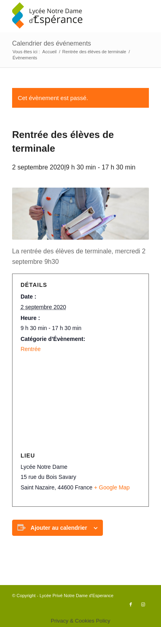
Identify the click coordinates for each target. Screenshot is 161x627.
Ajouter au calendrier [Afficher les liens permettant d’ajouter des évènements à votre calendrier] (59, 528)
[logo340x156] (66, 16)
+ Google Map (112, 487)
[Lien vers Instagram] (143, 604)
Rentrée (31, 349)
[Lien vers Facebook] (131, 604)
